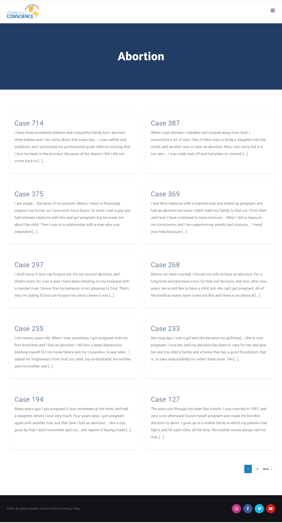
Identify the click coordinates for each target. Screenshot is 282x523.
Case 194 (82, 372)
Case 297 (55, 250)
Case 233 (152, 322)
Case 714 (29, 123)
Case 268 (179, 250)
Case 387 (152, 123)
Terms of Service (50, 516)
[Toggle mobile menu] (273, 10)
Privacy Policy (71, 516)
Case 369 (125, 200)
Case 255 (29, 322)
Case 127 (125, 399)
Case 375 (82, 173)
